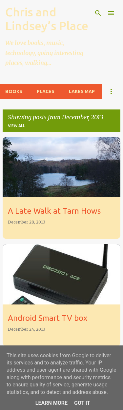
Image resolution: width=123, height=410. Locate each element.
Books (13, 91)
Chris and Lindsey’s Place (46, 18)
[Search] (98, 13)
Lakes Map (82, 91)
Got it (82, 403)
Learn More (51, 403)
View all (16, 126)
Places (45, 91)
